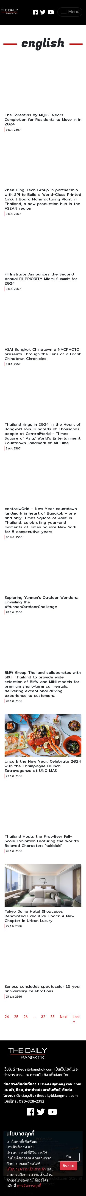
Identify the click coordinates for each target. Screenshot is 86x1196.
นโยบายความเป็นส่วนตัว (26, 1169)
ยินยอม (68, 1166)
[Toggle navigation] (69, 12)
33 (52, 1017)
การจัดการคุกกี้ (29, 1186)
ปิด (68, 1157)
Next (63, 1017)
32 (43, 1017)
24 (7, 1017)
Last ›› (76, 1019)
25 (16, 1017)
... (34, 1017)
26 (26, 1017)
